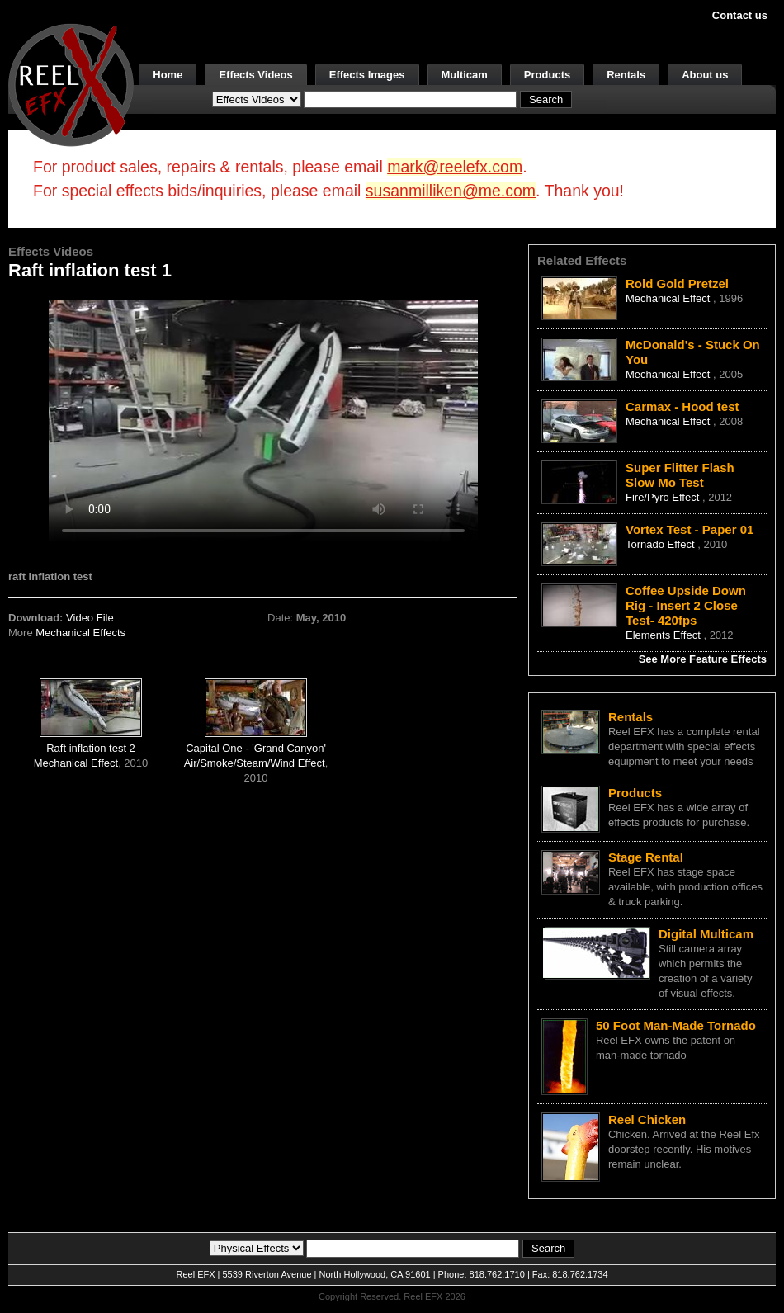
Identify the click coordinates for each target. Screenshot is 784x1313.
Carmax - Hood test (682, 406)
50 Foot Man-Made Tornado (676, 1025)
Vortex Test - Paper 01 (689, 529)
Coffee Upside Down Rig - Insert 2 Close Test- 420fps (686, 605)
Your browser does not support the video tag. (263, 419)
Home (167, 74)
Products (547, 74)
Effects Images (367, 74)
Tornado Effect (661, 544)
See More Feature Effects (703, 659)
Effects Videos (255, 74)
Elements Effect (664, 635)
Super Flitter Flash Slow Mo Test (680, 474)
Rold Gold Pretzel (677, 283)
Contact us (739, 15)
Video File (90, 618)
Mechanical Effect (76, 763)
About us (705, 74)
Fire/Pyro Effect (664, 497)
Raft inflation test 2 (90, 748)
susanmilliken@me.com (451, 191)
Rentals (626, 74)
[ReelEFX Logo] (71, 84)
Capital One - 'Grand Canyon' (256, 748)
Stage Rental (645, 857)
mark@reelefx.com (454, 167)
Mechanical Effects (80, 632)
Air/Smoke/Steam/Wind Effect (254, 763)
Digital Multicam (706, 934)
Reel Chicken (647, 1119)
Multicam (465, 74)
